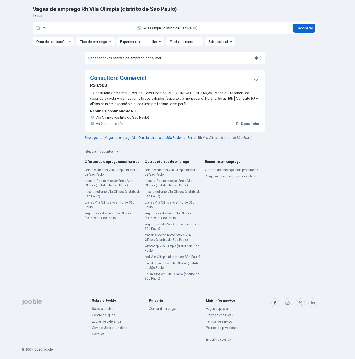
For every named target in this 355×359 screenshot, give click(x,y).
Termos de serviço (219, 321)
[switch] (257, 58)
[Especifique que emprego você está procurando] (82, 28)
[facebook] (274, 302)
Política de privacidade (222, 328)
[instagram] (287, 302)
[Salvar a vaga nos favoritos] (256, 78)
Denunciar (247, 123)
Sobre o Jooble (102, 309)
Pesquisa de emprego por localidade (230, 176)
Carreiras (98, 334)
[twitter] (300, 302)
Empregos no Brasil (219, 315)
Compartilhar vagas (163, 309)
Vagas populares (217, 309)
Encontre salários (218, 339)
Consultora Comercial (118, 78)
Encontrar (304, 28)
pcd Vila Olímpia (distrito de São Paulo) (172, 257)
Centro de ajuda (103, 315)
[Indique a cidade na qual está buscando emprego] (183, 28)
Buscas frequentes (103, 151)
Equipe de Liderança (106, 321)
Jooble (48, 349)
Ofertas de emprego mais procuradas (231, 170)
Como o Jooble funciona (109, 328)
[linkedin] (312, 302)
